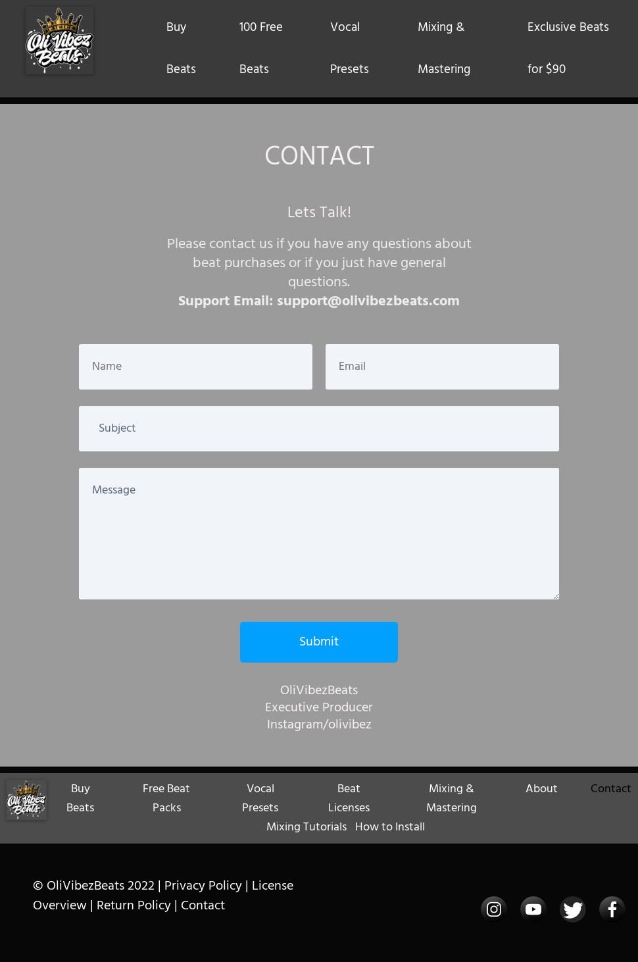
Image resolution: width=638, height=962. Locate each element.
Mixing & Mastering (444, 49)
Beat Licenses (349, 799)
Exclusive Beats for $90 (568, 49)
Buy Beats (181, 49)
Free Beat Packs (166, 799)
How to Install (390, 827)
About (542, 789)
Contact (611, 789)
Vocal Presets (349, 49)
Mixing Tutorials (306, 827)
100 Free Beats (261, 49)
